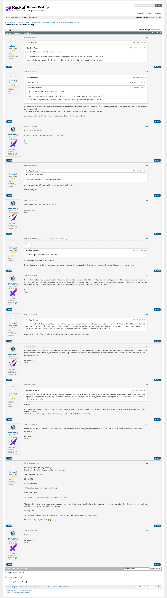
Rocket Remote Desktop (39, 22)
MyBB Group (28, 590)
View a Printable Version (15, 577)
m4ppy (12, 46)
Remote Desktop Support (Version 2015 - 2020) (62, 22)
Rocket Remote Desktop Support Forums (18, 22)
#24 (147, 165)
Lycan (12, 81)
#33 (147, 530)
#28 (147, 314)
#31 (147, 424)
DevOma (12, 135)
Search (150, 13)
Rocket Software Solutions (24, 587)
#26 (147, 239)
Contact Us (9, 587)
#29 (147, 346)
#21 (147, 37)
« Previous (15, 30)
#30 (147, 385)
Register (32, 17)
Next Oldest (11, 568)
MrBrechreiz (15, 592)
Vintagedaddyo (25, 592)
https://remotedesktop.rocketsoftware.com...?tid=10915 (44, 135)
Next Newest (21, 568)
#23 (147, 126)
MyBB (14, 590)
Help (159, 13)
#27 (147, 275)
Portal (141, 13)
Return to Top (38, 587)
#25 (147, 200)
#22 (147, 71)
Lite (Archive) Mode (51, 587)
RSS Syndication (64, 587)
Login (25, 17)
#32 (147, 463)
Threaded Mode (156, 33)
